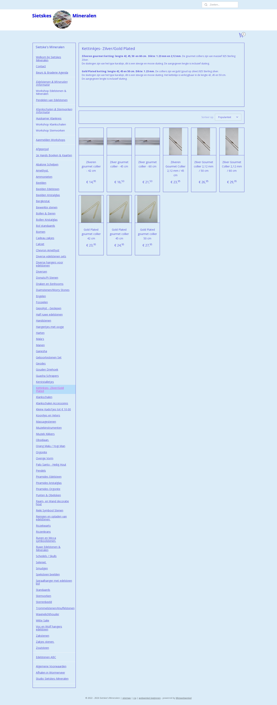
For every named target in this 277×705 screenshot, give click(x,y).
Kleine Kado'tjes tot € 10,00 (53, 409)
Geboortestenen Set (48, 357)
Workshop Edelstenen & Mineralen (51, 92)
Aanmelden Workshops (50, 140)
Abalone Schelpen (47, 164)
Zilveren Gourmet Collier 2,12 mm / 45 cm (175, 168)
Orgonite (41, 452)
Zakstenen (42, 635)
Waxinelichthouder (47, 614)
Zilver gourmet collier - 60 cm (147, 164)
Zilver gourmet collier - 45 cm (119, 164)
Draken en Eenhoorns (49, 284)
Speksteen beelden (48, 574)
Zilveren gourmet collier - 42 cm (91, 166)
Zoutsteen (42, 648)
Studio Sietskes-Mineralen (52, 678)
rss (134, 697)
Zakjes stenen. (45, 642)
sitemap (126, 697)
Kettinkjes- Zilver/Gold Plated (50, 389)
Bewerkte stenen (46, 207)
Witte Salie (42, 620)
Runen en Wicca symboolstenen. (46, 539)
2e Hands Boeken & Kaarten (54, 155)
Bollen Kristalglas (47, 219)
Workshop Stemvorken (50, 130)
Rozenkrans (43, 531)
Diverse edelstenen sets (51, 256)
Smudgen (42, 568)
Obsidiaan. (42, 440)
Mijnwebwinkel (184, 697)
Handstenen (43, 320)
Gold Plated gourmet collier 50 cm (147, 234)
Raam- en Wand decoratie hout (52, 502)
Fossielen (42, 302)
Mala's (40, 339)
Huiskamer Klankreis (48, 118)
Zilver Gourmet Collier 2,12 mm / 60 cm (232, 166)
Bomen (40, 232)
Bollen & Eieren (45, 213)
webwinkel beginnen (150, 697)
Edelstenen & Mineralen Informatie (52, 83)
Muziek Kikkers (45, 434)
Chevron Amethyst (47, 250)
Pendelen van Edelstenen (52, 100)
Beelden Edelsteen (47, 189)
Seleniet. (41, 562)
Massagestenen (46, 421)
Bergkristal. (43, 201)
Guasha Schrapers (47, 376)
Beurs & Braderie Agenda (52, 72)
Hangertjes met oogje (50, 327)
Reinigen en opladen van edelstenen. (51, 518)
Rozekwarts (43, 525)
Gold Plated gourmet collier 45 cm (119, 234)
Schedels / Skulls (46, 556)
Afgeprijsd (42, 149)
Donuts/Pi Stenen (47, 277)
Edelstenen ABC (46, 657)
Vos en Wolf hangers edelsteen (49, 628)
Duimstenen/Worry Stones (52, 290)
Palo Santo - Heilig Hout (51, 464)
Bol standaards (45, 226)
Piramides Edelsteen (48, 476)
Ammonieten (44, 177)
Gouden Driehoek (47, 369)
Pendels (41, 470)
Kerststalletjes (45, 382)
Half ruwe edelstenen (49, 314)
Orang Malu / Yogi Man (50, 446)
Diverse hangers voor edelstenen (49, 263)
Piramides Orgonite (48, 489)
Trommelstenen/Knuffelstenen (55, 608)
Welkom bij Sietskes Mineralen (48, 58)
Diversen (41, 271)
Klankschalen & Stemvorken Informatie (54, 110)
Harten (40, 333)
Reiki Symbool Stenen (49, 510)
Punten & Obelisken (48, 495)
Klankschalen (44, 397)
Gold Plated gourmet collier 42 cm (91, 234)
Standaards (43, 590)
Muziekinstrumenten (49, 427)
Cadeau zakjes (45, 238)
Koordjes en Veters (48, 415)
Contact (41, 66)
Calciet (40, 244)
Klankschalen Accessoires (52, 403)
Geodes (41, 363)
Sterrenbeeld (44, 602)
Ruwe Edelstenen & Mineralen (48, 548)
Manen (40, 345)
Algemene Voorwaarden (51, 666)
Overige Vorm (44, 458)
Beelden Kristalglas (48, 195)
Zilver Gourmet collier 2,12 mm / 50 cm (204, 166)
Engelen (41, 296)
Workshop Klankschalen (51, 124)
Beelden (41, 183)
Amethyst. (42, 170)
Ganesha (41, 351)
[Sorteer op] (228, 117)
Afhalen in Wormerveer (50, 672)
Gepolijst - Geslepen (48, 308)
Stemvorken (43, 596)
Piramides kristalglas (49, 483)
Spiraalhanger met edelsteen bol (54, 582)
